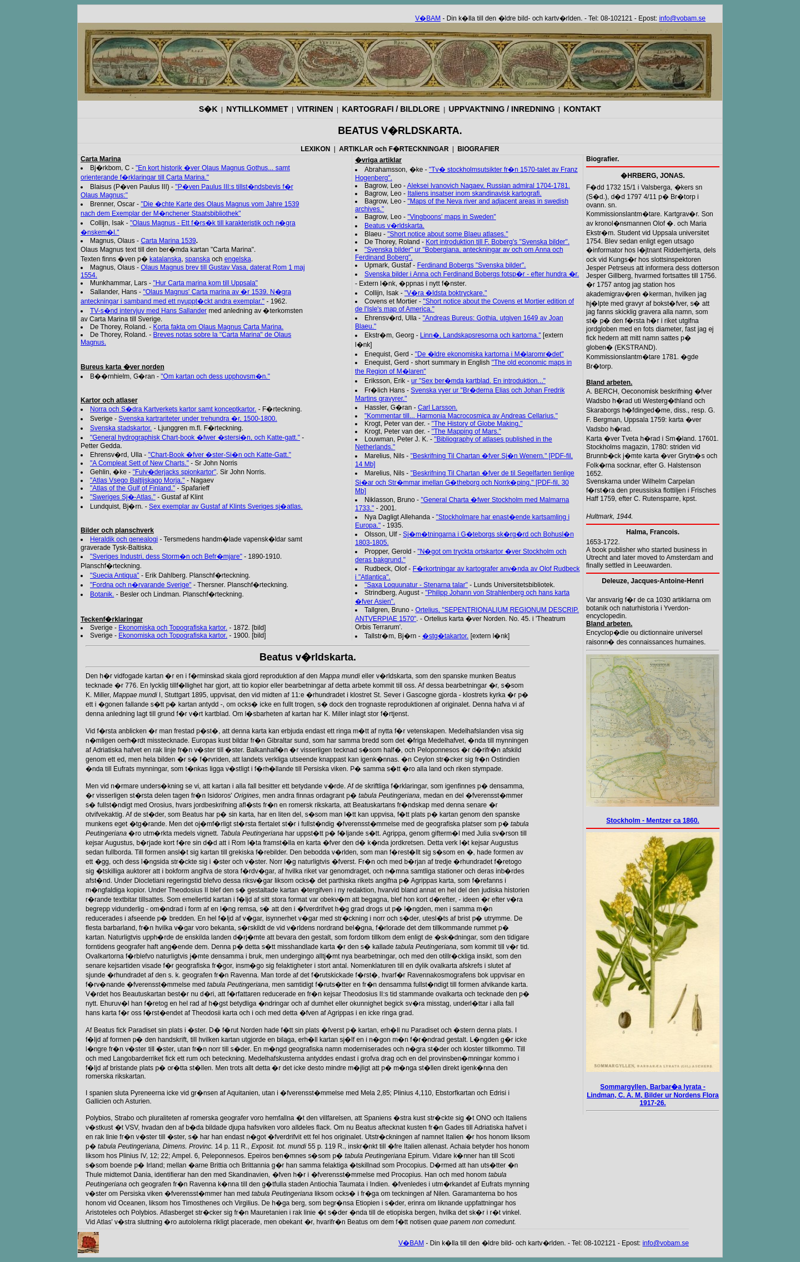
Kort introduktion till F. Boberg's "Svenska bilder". (497, 242)
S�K (208, 109)
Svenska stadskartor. (121, 428)
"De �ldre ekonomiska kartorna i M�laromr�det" (489, 354)
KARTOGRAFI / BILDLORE (391, 109)
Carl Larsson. (437, 407)
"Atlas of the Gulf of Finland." (132, 488)
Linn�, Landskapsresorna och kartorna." (480, 335)
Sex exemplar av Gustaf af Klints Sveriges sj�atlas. (226, 506)
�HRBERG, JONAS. (652, 176)
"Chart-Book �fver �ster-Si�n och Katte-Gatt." (219, 455)
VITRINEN (315, 109)
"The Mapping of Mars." (466, 431)
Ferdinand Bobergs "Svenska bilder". (471, 265)
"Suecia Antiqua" (114, 575)
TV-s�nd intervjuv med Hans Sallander (148, 311)
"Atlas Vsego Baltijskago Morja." (137, 480)
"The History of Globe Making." (477, 424)
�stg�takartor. (445, 636)
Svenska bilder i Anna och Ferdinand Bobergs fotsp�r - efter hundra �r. (471, 274)
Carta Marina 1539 (168, 241)
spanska (197, 259)
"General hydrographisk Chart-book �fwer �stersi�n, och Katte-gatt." (195, 437)
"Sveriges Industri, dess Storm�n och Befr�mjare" (166, 556)
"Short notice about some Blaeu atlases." (447, 234)
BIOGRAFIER (478, 149)
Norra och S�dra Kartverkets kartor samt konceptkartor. (173, 409)
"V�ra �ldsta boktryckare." (445, 293)
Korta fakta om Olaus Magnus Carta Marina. (218, 327)
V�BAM (428, 18)
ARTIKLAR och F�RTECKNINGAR (393, 149)
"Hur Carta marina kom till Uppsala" (205, 283)
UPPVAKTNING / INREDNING (502, 109)
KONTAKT (582, 109)
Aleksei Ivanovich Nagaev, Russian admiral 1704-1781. (488, 186)
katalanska (165, 259)
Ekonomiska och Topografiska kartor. (172, 628)
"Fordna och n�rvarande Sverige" (141, 585)
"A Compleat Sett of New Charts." (139, 463)
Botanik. (102, 594)
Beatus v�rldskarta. (394, 226)
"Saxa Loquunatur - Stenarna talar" (416, 585)
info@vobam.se (682, 18)
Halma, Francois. (652, 532)
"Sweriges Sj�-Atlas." (123, 497)
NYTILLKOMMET (257, 109)
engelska (237, 259)
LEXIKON (315, 149)
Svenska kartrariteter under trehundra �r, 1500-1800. (197, 419)
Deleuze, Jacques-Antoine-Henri (652, 581)
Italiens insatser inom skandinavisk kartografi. (474, 193)
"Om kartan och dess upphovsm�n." (215, 376)
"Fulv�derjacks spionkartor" (175, 472)
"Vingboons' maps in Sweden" (451, 217)
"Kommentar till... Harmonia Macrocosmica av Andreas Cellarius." (461, 416)
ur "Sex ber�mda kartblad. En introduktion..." (478, 381)
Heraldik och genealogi (124, 539)
